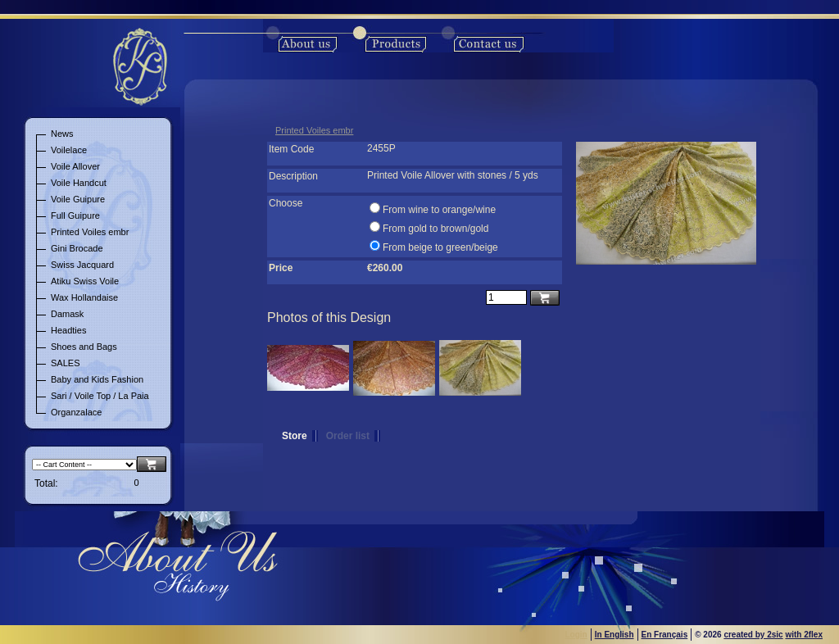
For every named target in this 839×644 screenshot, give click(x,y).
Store (294, 436)
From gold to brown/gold (435, 228)
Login (576, 634)
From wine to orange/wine (439, 209)
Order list (348, 436)
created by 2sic (752, 634)
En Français (665, 634)
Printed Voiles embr (314, 130)
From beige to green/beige (440, 247)
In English (614, 634)
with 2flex (804, 634)
